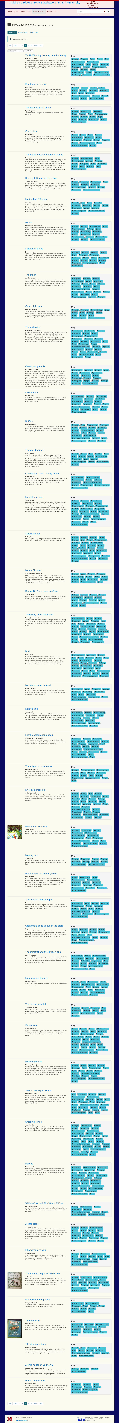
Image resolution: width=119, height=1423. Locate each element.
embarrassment (85, 1136)
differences (98, 281)
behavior (100, 331)
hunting (92, 433)
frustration (76, 692)
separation (76, 914)
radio (82, 352)
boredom (88, 370)
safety (106, 292)
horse (105, 205)
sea (98, 166)
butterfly (75, 984)
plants (96, 140)
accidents (75, 252)
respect (95, 1369)
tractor (91, 462)
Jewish (96, 375)
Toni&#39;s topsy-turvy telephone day (45, 55)
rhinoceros (88, 553)
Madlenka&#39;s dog (36, 199)
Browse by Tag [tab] (22, 32)
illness (83, 775)
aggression (91, 655)
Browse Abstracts (38, 11)
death (101, 88)
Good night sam (34, 306)
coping (93, 88)
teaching (84, 1152)
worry (82, 605)
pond (74, 166)
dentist (102, 595)
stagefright (95, 184)
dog (88, 64)
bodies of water (86, 158)
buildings (95, 621)
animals (75, 59)
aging (74, 135)
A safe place (32, 1224)
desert (74, 545)
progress (84, 184)
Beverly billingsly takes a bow (41, 178)
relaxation (85, 1369)
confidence (91, 624)
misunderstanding (98, 67)
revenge (75, 1285)
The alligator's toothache (38, 766)
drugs (83, 663)
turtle (91, 1311)
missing (83, 600)
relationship (76, 673)
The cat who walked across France (44, 154)
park (92, 671)
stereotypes (101, 888)
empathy (75, 932)
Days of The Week (87, 626)
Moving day (31, 855)
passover (97, 378)
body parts (76, 333)
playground (83, 1107)
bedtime (84, 310)
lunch (91, 1141)
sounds (93, 260)
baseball (75, 88)
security (83, 1238)
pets (103, 841)
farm (74, 255)
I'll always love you (35, 1250)
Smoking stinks (33, 1122)
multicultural (76, 140)
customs (75, 433)
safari (97, 553)
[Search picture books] (108, 11)
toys (100, 582)
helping (75, 579)
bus (103, 621)
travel (85, 522)
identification (99, 692)
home (92, 117)
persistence (103, 963)
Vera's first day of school (38, 1090)
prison (74, 352)
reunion (75, 966)
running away (88, 1235)
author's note (90, 331)
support (92, 187)
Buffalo (29, 421)
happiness (104, 90)
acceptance (76, 279)
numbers (96, 347)
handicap (87, 286)
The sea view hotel (35, 1004)
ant (83, 982)
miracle (90, 1350)
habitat (82, 548)
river (82, 166)
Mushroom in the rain (36, 978)
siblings (75, 98)
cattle (89, 540)
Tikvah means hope (36, 1344)
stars (74, 940)
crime (98, 658)
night (74, 315)
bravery (100, 1170)
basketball (76, 621)
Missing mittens (33, 1061)
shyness (75, 239)
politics (89, 349)
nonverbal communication (81, 96)
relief (88, 292)
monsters (75, 807)
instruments (95, 341)
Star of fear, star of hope (38, 899)
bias (95, 877)
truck (104, 697)
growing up (89, 137)
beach (87, 956)
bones (74, 428)
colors (81, 624)
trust (93, 522)
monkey (92, 600)
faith (106, 370)
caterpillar (82, 1094)
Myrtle (28, 222)
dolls (97, 577)
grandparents (77, 137)
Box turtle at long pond (37, 1299)
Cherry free (31, 131)
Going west (31, 1025)
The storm (30, 275)
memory (95, 747)
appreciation (86, 111)
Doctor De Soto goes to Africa (41, 591)
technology (76, 75)
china (94, 333)
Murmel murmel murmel (38, 685)
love (81, 93)
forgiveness (84, 373)
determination (77, 401)
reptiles (99, 775)
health (99, 1139)
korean (85, 1183)
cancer (75, 1128)
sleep (91, 315)
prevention (76, 1147)
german (82, 744)
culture (98, 370)
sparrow (84, 992)
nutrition (84, 70)
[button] (104, 11)
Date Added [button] (27, 51)
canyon (92, 428)
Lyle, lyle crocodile (35, 790)
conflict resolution (78, 62)
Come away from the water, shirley (44, 1203)
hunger (87, 67)
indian (101, 433)
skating (96, 1110)
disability (75, 284)
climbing (92, 1094)
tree (99, 143)
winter (93, 145)
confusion (104, 903)
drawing (82, 629)
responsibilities (86, 485)
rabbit (83, 990)
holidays (75, 375)
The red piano (32, 327)
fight (100, 1230)
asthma (97, 1126)
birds (99, 59)
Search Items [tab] (34, 32)
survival (92, 441)
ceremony (102, 428)
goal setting (76, 67)
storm (103, 119)
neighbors (98, 885)
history (97, 205)
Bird (27, 651)
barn (83, 1065)
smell (85, 1149)
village (93, 558)
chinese (98, 503)
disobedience (77, 339)
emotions (92, 629)
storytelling (76, 263)
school (105, 96)
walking (75, 213)
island (95, 718)
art (83, 203)
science (96, 516)
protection (76, 1235)
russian (87, 516)
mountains (95, 1039)
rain (86, 459)
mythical (85, 807)
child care (101, 574)
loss (74, 93)
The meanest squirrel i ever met (42, 1273)
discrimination (101, 1175)
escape (98, 597)
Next (35, 45)
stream (105, 1110)
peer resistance (77, 349)
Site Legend (90, 5)
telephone (87, 75)
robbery (87, 673)
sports (84, 98)
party (92, 70)
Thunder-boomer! (34, 450)
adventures (86, 830)
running (75, 409)
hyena (100, 548)
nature (75, 1105)
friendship (104, 64)
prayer (86, 381)
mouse (75, 234)
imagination (76, 208)
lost (91, 775)
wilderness (103, 558)
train (102, 263)
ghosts (102, 801)
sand (81, 694)
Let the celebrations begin (39, 735)
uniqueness (76, 190)
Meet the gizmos (34, 497)
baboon (84, 59)
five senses (76, 1306)
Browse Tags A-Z (25, 11)
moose (75, 70)
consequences (77, 336)
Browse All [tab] (12, 32)
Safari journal (32, 533)
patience (87, 140)
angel (74, 929)
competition (93, 1173)
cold (93, 1031)
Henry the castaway (36, 826)
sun (90, 1113)
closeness (83, 929)
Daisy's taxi (31, 709)
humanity (84, 341)
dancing (75, 626)
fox (88, 987)
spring (74, 143)
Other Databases (92, 7)
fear (98, 229)
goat (74, 548)
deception (89, 958)
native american (90, 435)
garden (84, 117)
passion (106, 347)
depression (101, 626)
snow (74, 1050)
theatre (101, 187)
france (74, 164)
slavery (84, 260)
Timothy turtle (32, 1320)
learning (75, 1141)
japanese (75, 1183)
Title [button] (16, 51)
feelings (83, 90)
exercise (89, 161)
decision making (77, 64)
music (94, 344)
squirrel (105, 1285)
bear (91, 1029)
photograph (76, 381)
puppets (87, 1387)
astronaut (75, 503)
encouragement (101, 114)
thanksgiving (93, 1288)
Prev (15, 45)
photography (76, 516)
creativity (89, 506)
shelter (104, 752)
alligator (75, 770)
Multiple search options (84, 14)
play (105, 182)
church (82, 114)
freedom (98, 339)
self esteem (93, 119)
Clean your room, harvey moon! (42, 473)
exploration (99, 509)
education (88, 339)
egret (82, 545)
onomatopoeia (101, 456)
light (100, 117)
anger (89, 618)
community (97, 739)
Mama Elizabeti (33, 570)
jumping (87, 634)
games (92, 631)
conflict (106, 689)
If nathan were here (36, 84)
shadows (95, 208)
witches (98, 817)
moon (99, 313)
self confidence (101, 237)
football (75, 1181)
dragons (75, 961)
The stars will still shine (38, 107)
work (87, 357)
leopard (84, 550)
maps (86, 208)
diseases (89, 1133)
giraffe (101, 545)
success (103, 1332)
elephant (91, 545)
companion (85, 1254)
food (95, 64)
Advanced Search (52, 11)
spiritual (102, 260)
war (92, 757)
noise (90, 456)
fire (74, 1350)
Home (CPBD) (91, 2)
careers (85, 252)
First (10, 45)
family (74, 90)
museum (75, 671)
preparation (76, 459)
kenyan (75, 550)
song (74, 354)
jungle (74, 600)
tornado (92, 297)
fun (104, 1008)
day (106, 658)
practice (75, 184)
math (89, 1071)
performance (96, 182)
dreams (94, 252)
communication (77, 506)
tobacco (94, 1152)
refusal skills (92, 352)
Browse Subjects (13, 11)
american (84, 501)
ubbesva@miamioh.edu (22, 1420)
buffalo (83, 428)
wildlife (75, 561)
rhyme (105, 407)
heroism (84, 1181)
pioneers (84, 1044)
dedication (100, 399)
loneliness (87, 885)
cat (106, 59)
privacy (75, 1369)
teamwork (76, 522)
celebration (76, 739)
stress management (101, 72)
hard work (76, 258)
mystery (75, 1073)
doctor (99, 1133)
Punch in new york (35, 1380)
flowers (75, 117)
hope (94, 258)
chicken (96, 279)
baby (83, 574)
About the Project (92, 4)
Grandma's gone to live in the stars (44, 925)
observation (76, 553)
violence (92, 1241)
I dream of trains (34, 248)
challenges (89, 399)
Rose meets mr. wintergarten (41, 873)
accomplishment (78, 396)
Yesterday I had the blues (39, 614)
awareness (97, 111)
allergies (75, 1126)
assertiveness (95, 226)
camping (75, 1031)
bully (105, 226)
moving (75, 514)
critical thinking (92, 62)
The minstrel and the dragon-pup (43, 952)
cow (90, 114)
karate (106, 404)
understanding (90, 1191)
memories (90, 93)
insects (96, 987)
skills (95, 409)
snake (89, 72)
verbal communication (101, 75)
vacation (105, 556)
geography (87, 205)
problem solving (77, 72)
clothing (75, 430)
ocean (95, 841)
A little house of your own (39, 1365)
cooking (101, 624)
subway (75, 642)
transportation (77, 266)
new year (82, 119)
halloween (76, 804)
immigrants (86, 375)
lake (93, 164)
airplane (84, 537)
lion (92, 550)
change (85, 88)
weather (101, 297)
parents (96, 234)
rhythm (104, 637)
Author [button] (20, 51)
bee (92, 59)
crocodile (75, 543)
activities (90, 396)
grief (102, 744)
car (82, 540)
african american (78, 618)
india (98, 137)
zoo (74, 781)
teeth (103, 603)
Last (41, 45)
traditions (101, 441)
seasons (105, 140)
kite (92, 1102)
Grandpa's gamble (35, 366)
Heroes (29, 1163)
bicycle (85, 621)
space (86, 519)
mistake (99, 1141)
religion (95, 381)
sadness (96, 96)
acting (74, 182)
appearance (102, 1167)
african (75, 226)
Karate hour (31, 392)
